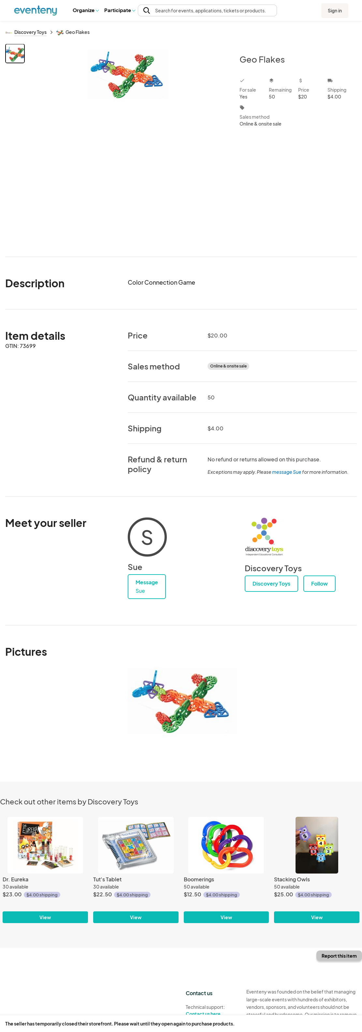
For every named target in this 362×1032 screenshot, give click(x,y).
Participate (119, 10)
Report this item (339, 956)
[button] (85, 10)
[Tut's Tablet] (136, 845)
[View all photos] (128, 145)
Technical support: (211, 1010)
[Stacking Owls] (316, 845)
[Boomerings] (226, 845)
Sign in (335, 10)
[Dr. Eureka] (45, 845)
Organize (85, 10)
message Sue (286, 472)
